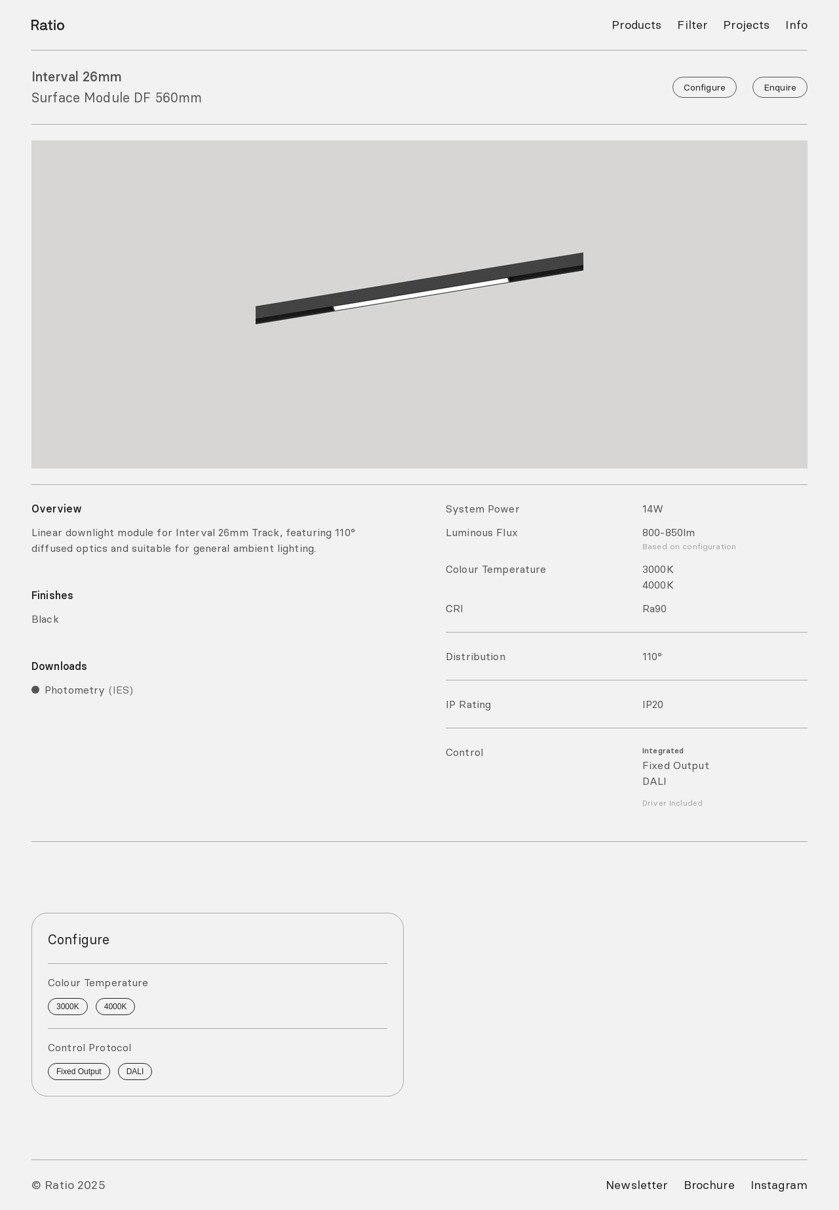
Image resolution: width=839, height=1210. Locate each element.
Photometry (89, 689)
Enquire (780, 87)
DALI (135, 1071)
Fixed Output (79, 1071)
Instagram (779, 1184)
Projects (746, 24)
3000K (67, 1006)
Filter (692, 24)
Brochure (709, 1184)
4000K (115, 1006)
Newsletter (636, 1184)
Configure (705, 87)
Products (636, 24)
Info (796, 24)
